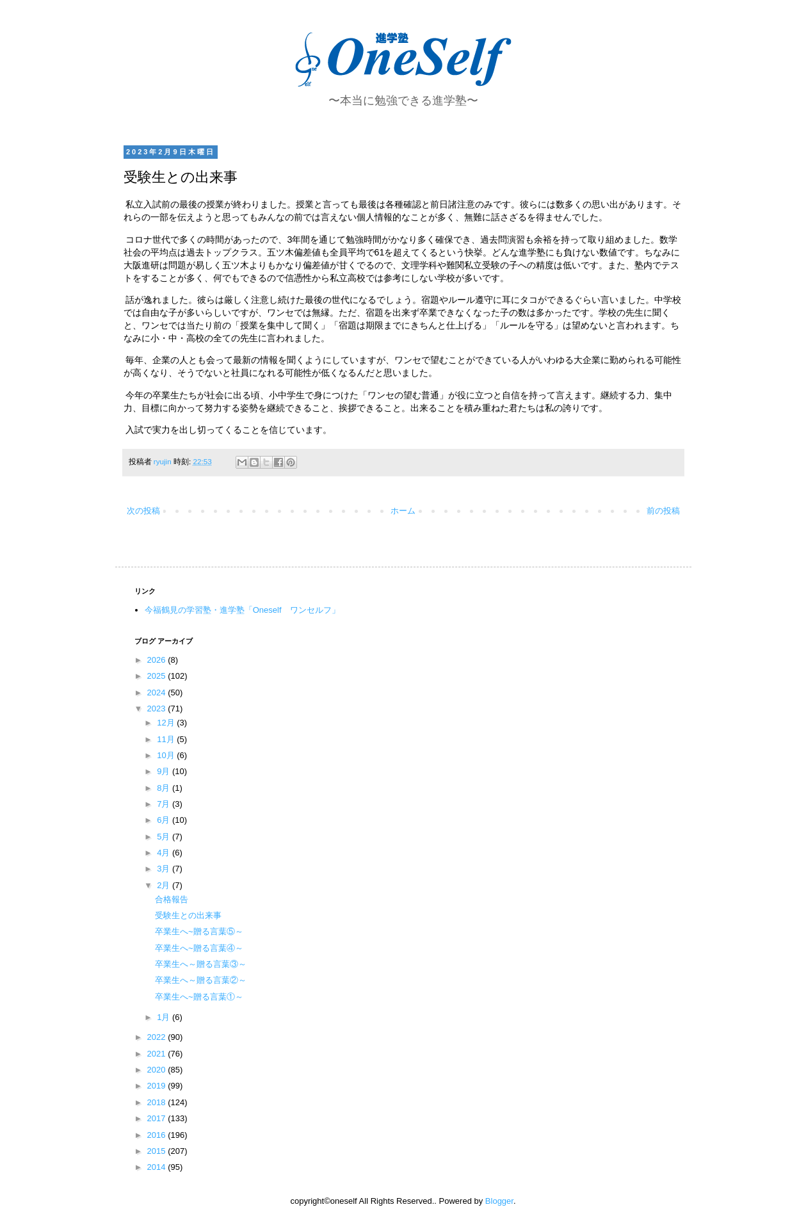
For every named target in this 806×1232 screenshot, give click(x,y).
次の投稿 (143, 510)
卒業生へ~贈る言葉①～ (199, 996)
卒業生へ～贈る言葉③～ (200, 964)
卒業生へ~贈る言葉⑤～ (199, 931)
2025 (157, 676)
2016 (157, 1135)
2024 (157, 692)
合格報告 (171, 899)
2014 (157, 1167)
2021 (157, 1053)
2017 (157, 1118)
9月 (164, 771)
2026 (157, 660)
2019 (157, 1085)
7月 (164, 804)
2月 (164, 885)
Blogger (499, 1201)
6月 (164, 820)
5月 (164, 836)
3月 (164, 868)
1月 (164, 1017)
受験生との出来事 (188, 915)
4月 (164, 852)
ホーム (403, 510)
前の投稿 (663, 510)
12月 (167, 722)
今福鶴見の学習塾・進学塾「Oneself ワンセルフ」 (242, 610)
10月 (167, 755)
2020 (157, 1069)
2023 (157, 708)
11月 (167, 739)
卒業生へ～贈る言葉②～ (200, 980)
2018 (157, 1102)
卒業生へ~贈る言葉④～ (199, 948)
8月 (164, 788)
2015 (157, 1151)
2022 (157, 1037)
